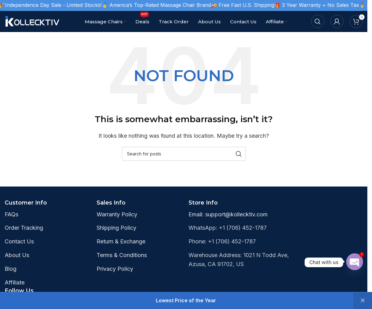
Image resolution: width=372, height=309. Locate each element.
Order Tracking (24, 227)
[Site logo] (33, 21)
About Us (17, 255)
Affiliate (15, 282)
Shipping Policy (116, 227)
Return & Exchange (121, 241)
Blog (10, 268)
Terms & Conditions (122, 255)
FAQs (11, 214)
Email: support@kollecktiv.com (228, 214)
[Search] (317, 21)
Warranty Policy (117, 214)
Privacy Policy (115, 268)
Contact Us (19, 241)
